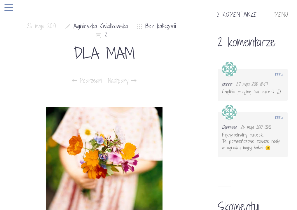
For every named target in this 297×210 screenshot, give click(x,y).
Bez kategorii (160, 26)
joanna (227, 84)
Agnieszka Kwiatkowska (101, 26)
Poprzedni (87, 81)
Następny (122, 81)
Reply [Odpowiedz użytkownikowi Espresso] (279, 118)
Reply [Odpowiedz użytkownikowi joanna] (279, 74)
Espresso (229, 127)
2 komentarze (237, 15)
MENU (281, 15)
